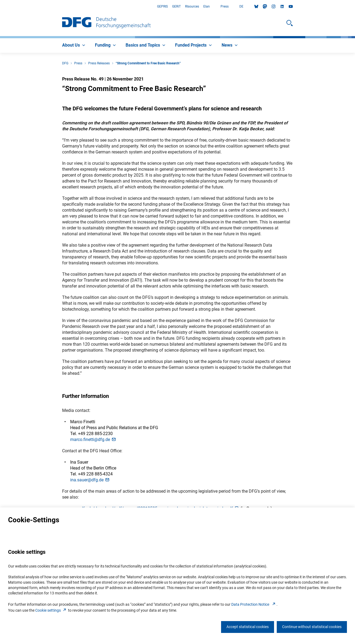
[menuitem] (74, 45)
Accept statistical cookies (247, 627)
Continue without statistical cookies (312, 627)
